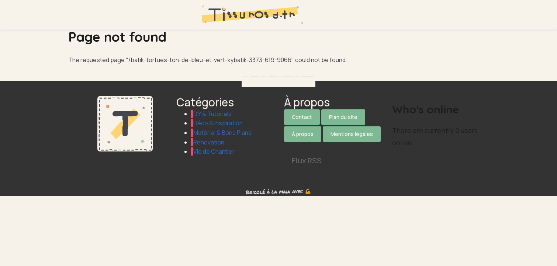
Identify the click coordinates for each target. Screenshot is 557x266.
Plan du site (343, 116)
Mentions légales (352, 133)
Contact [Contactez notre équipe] (302, 116)
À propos (303, 133)
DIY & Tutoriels (212, 114)
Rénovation (208, 142)
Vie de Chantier (214, 151)
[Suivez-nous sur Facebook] (312, 147)
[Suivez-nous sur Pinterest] (352, 147)
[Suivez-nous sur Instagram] (332, 147)
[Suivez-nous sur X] (292, 147)
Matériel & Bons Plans (222, 133)
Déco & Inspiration (218, 123)
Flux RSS (307, 161)
